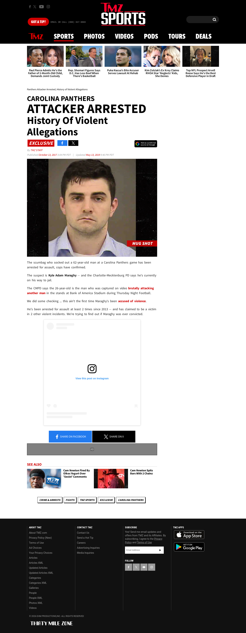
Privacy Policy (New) (40, 537)
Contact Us (83, 532)
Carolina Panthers (130, 500)
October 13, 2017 (47, 154)
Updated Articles (38, 567)
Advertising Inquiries (88, 547)
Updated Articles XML (41, 572)
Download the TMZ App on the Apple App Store (189, 534)
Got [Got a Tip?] (38, 22)
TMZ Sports (87, 500)
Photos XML (36, 602)
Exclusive (106, 500)
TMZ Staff (36, 150)
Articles (33, 557)
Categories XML (38, 582)
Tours (176, 36)
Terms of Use (36, 542)
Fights (70, 500)
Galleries (34, 587)
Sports (64, 36)
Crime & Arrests (49, 500)
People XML (35, 597)
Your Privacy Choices (40, 552)
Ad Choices (35, 547)
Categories (35, 577)
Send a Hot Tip (85, 537)
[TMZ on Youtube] (41, 6)
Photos (94, 36)
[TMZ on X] (35, 6)
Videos (124, 36)
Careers (81, 542)
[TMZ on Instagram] (48, 6)
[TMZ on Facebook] (30, 6)
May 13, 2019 (93, 154)
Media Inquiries (85, 552)
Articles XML (36, 562)
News (36, 36)
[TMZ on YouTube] (143, 567)
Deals (203, 36)
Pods (151, 36)
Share (70, 437)
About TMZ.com (38, 532)
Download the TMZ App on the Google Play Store (189, 547)
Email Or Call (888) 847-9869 (68, 22)
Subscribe (160, 550)
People (33, 592)
